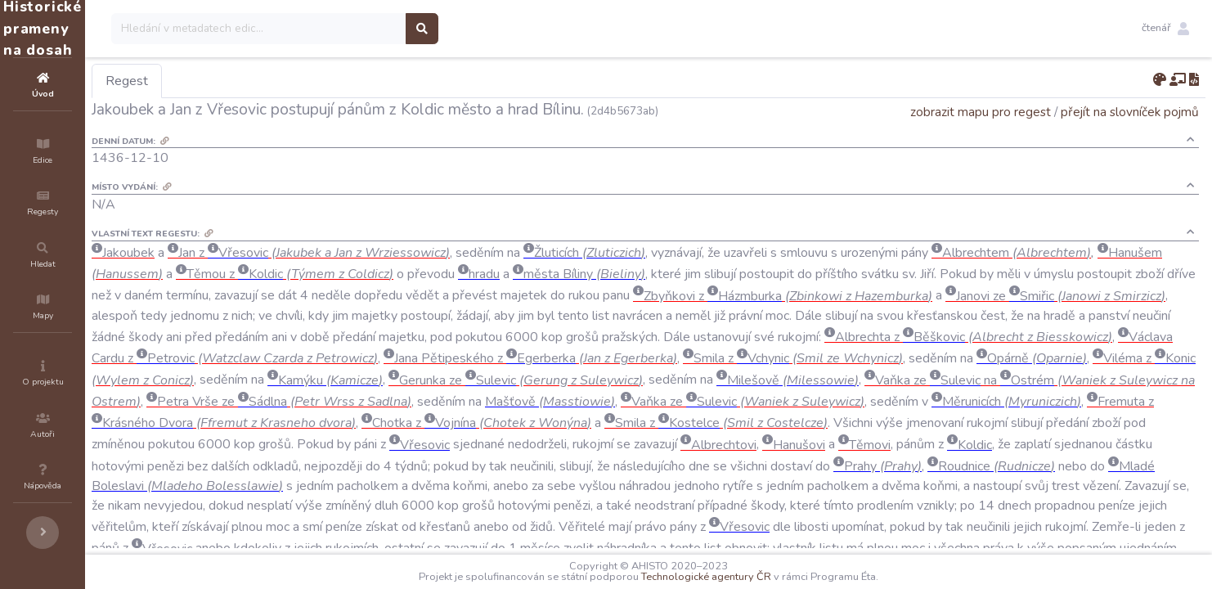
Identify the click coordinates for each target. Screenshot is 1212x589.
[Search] (357, 28)
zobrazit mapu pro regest (980, 111)
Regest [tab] (225, 81)
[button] (1165, 28)
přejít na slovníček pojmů (1130, 111)
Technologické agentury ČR (755, 576)
